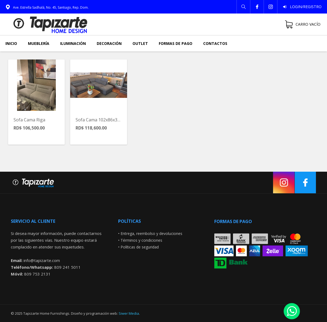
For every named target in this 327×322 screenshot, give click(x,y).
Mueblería (38, 43)
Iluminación (73, 43)
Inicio (11, 43)
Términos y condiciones (141, 240)
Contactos (215, 43)
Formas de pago (175, 43)
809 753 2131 (37, 274)
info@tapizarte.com (42, 260)
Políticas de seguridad (140, 247)
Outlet (140, 43)
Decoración (109, 43)
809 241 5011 (67, 267)
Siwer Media (129, 313)
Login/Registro (304, 6)
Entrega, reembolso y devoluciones (151, 233)
